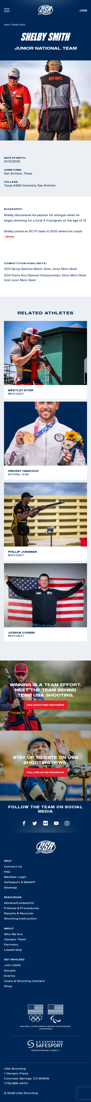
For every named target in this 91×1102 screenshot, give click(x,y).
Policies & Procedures (21, 908)
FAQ (7, 871)
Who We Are (13, 934)
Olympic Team (15, 939)
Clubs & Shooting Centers (24, 981)
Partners (11, 944)
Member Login (15, 876)
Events (9, 975)
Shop (8, 986)
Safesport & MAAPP (19, 882)
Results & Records (18, 913)
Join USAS (12, 965)
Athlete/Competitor (19, 902)
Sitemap (10, 887)
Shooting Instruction (20, 918)
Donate (10, 970)
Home (7, 24)
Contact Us (13, 866)
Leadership (13, 949)
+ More (9, 237)
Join (83, 10)
